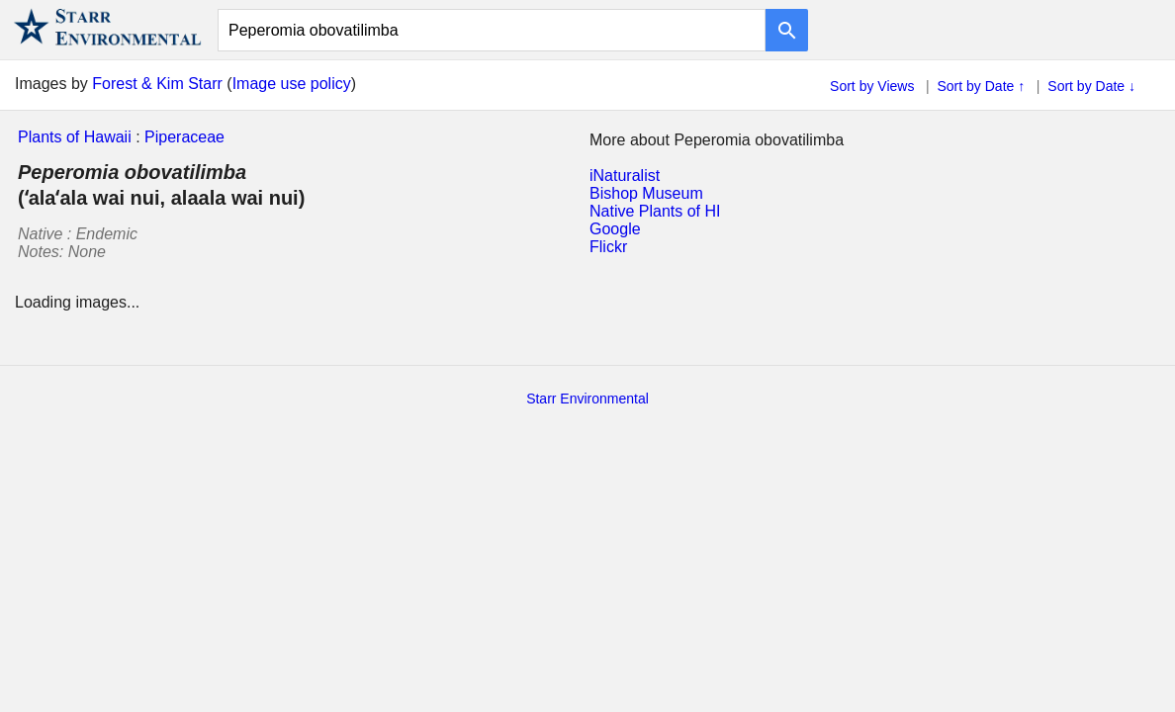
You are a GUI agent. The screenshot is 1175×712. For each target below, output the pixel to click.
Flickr (608, 246)
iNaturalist (624, 175)
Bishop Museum (646, 193)
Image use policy (291, 83)
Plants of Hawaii (75, 137)
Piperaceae (184, 137)
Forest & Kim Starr (157, 83)
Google (615, 229)
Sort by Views (872, 86)
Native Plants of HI (655, 211)
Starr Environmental (587, 398)
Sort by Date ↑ (982, 86)
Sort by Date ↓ (1091, 86)
